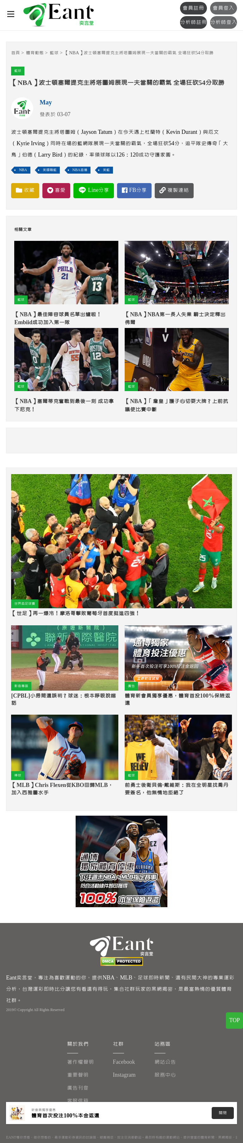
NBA (23, 170)
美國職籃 (50, 170)
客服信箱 (78, 1101)
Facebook (124, 1062)
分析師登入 (223, 22)
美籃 (106, 170)
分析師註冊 (193, 22)
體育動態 (35, 53)
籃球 (54, 53)
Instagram (124, 1075)
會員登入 (223, 8)
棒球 (17, 775)
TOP (234, 1020)
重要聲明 (78, 1075)
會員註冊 (193, 8)
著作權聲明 (80, 1062)
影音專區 (21, 686)
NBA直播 (79, 170)
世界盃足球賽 (24, 603)
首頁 (15, 53)
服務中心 (165, 1075)
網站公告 (165, 1062)
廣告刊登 (78, 1088)
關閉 (223, 1113)
